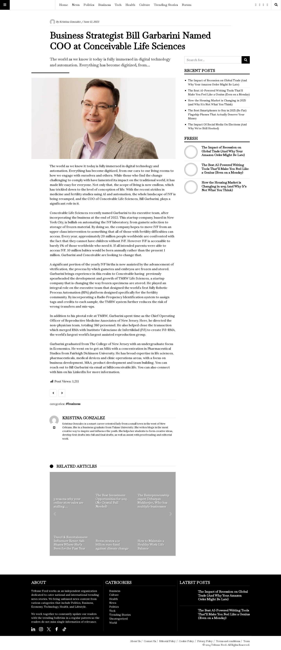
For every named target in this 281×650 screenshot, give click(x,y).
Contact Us (150, 641)
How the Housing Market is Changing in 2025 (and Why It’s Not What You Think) (224, 186)
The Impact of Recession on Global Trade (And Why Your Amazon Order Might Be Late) (223, 151)
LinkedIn (79, 372)
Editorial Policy (167, 641)
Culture (144, 5)
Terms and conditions (228, 641)
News (76, 5)
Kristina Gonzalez (70, 21)
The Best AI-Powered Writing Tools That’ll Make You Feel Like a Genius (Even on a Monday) (225, 168)
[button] (55, 514)
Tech (118, 5)
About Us (135, 641)
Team (246, 641)
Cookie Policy (186, 641)
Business (104, 5)
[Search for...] (213, 60)
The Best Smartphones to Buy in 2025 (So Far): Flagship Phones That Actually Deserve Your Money (217, 114)
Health (130, 5)
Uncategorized (118, 618)
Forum (186, 5)
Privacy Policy (205, 641)
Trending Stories (166, 5)
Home (63, 5)
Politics (89, 5)
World (113, 622)
